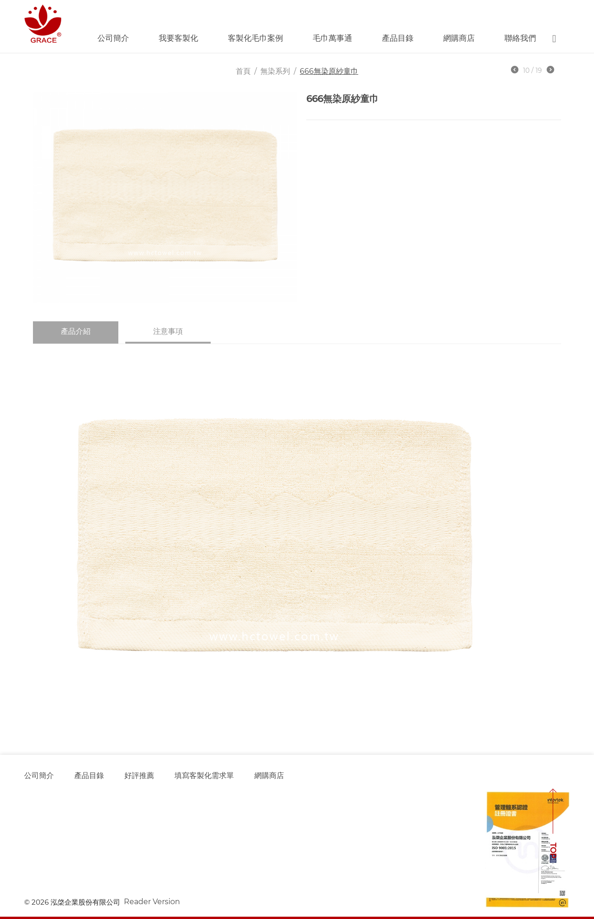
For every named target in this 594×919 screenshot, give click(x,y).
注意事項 (168, 331)
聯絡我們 (520, 38)
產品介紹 (75, 331)
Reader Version (152, 901)
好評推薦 (139, 775)
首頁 (243, 71)
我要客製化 (178, 38)
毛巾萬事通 (332, 38)
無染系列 (275, 71)
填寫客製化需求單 (204, 775)
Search (554, 38)
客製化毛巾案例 (255, 38)
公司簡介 (113, 38)
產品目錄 (397, 38)
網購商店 (459, 38)
